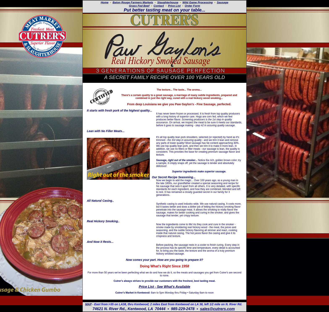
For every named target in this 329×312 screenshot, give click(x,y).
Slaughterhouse (167, 2)
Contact (159, 5)
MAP (88, 304)
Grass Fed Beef (139, 5)
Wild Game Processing (197, 2)
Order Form (192, 5)
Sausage (222, 2)
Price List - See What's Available (164, 287)
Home (104, 2)
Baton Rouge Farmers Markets (132, 2)
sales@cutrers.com (217, 309)
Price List (174, 5)
